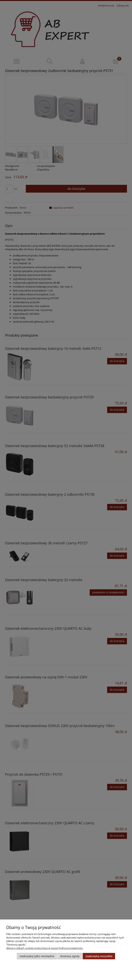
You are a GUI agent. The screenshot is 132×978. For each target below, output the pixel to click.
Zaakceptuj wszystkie (98, 956)
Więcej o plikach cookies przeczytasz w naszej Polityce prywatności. (44, 948)
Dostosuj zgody (70, 956)
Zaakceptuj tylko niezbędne (36, 956)
